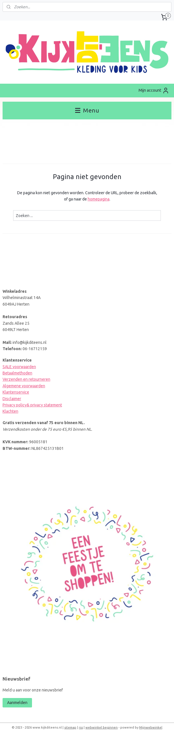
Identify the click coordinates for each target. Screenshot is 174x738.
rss (81, 727)
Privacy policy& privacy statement (32, 405)
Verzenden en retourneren (26, 379)
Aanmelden (17, 702)
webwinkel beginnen (101, 727)
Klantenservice (16, 392)
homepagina (98, 199)
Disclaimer (12, 398)
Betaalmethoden (17, 373)
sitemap (70, 727)
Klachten (10, 411)
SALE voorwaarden (19, 366)
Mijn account (154, 90)
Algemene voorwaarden (24, 386)
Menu (87, 110)
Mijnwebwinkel (150, 727)
